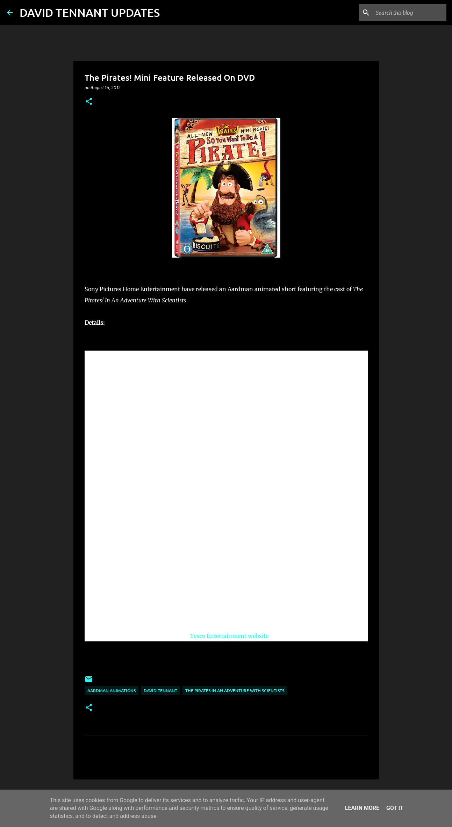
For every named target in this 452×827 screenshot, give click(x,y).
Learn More (362, 808)
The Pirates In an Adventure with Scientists (234, 690)
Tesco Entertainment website (229, 635)
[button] (89, 102)
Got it (394, 808)
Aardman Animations (111, 690)
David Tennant (160, 690)
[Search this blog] (409, 12)
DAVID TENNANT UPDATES (90, 12)
